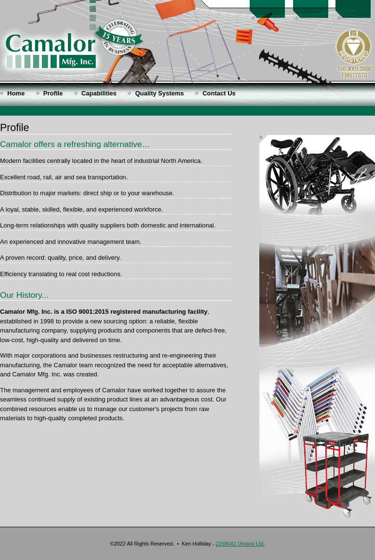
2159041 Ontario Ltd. (240, 544)
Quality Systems (159, 93)
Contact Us (219, 93)
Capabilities (99, 93)
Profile (53, 93)
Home (16, 93)
